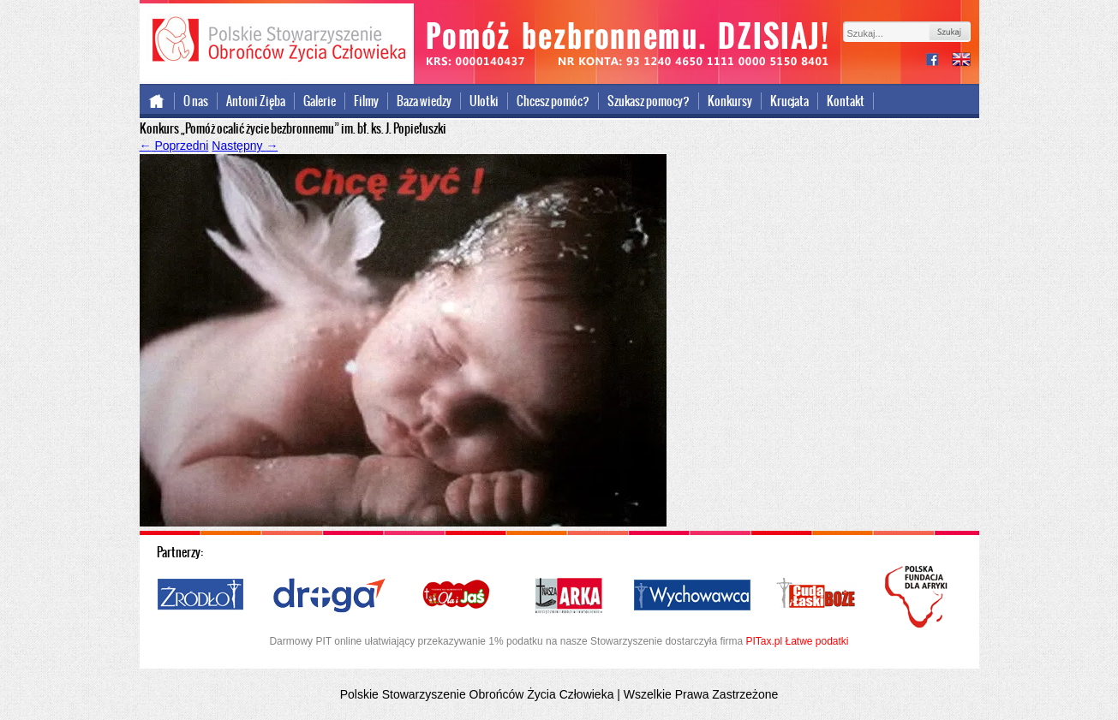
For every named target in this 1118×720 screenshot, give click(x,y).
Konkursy (730, 101)
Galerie (319, 101)
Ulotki (484, 101)
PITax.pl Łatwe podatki (796, 641)
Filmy (366, 101)
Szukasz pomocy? (648, 101)
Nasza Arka (568, 596)
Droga (329, 596)
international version (961, 61)
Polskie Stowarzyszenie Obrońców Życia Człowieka (277, 41)
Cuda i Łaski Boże (816, 596)
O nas (195, 101)
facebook (939, 61)
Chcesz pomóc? (553, 101)
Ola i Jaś (457, 596)
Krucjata (789, 101)
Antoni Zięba (255, 101)
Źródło (201, 596)
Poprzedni (174, 145)
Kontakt (845, 101)
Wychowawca (692, 596)
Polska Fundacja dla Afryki (918, 597)
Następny (245, 145)
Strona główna (157, 101)
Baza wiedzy (424, 101)
